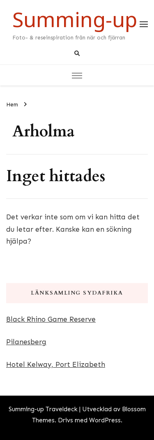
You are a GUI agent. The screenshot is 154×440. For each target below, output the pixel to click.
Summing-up (74, 19)
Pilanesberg (26, 342)
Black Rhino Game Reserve (51, 319)
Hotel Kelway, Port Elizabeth (55, 364)
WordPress (105, 420)
